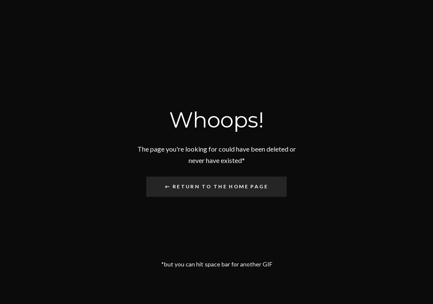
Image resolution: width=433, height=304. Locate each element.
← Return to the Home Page (216, 186)
